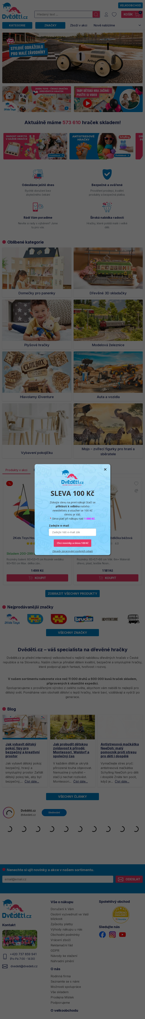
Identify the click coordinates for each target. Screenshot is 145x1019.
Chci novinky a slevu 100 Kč (72, 543)
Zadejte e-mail (59, 525)
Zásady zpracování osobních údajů (72, 551)
